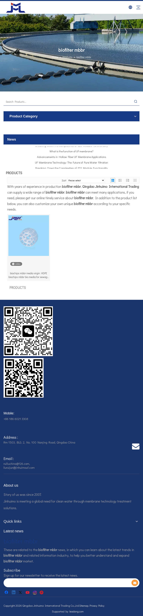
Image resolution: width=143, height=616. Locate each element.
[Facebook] (7, 592)
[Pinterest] (42, 592)
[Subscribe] (134, 583)
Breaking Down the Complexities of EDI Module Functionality (71, 147)
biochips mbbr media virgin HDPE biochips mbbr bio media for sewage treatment (29, 275)
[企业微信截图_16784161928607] (24, 378)
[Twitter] (21, 592)
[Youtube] (28, 592)
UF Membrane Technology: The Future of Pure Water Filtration (71, 163)
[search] (65, 582)
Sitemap (83, 605)
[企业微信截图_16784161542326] (28, 331)
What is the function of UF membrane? (71, 152)
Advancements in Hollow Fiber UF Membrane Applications (71, 158)
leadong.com (76, 611)
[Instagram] (35, 592)
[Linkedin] (14, 592)
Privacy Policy (97, 605)
